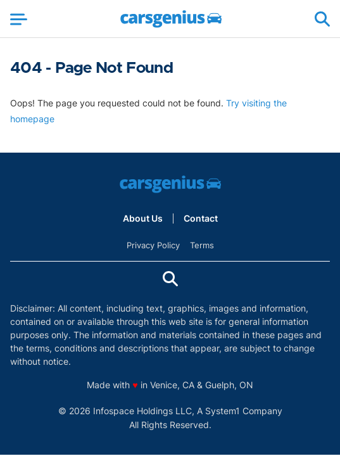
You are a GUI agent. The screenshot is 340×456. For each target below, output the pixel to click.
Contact (201, 218)
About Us (143, 218)
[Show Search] (322, 19)
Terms (202, 245)
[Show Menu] (18, 19)
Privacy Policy (153, 245)
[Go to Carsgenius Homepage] (171, 19)
